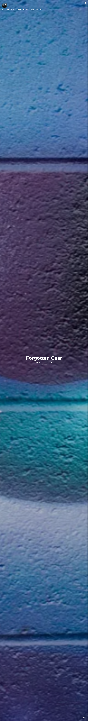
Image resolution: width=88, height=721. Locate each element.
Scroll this (84, 717)
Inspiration (44, 364)
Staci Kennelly (52, 362)
